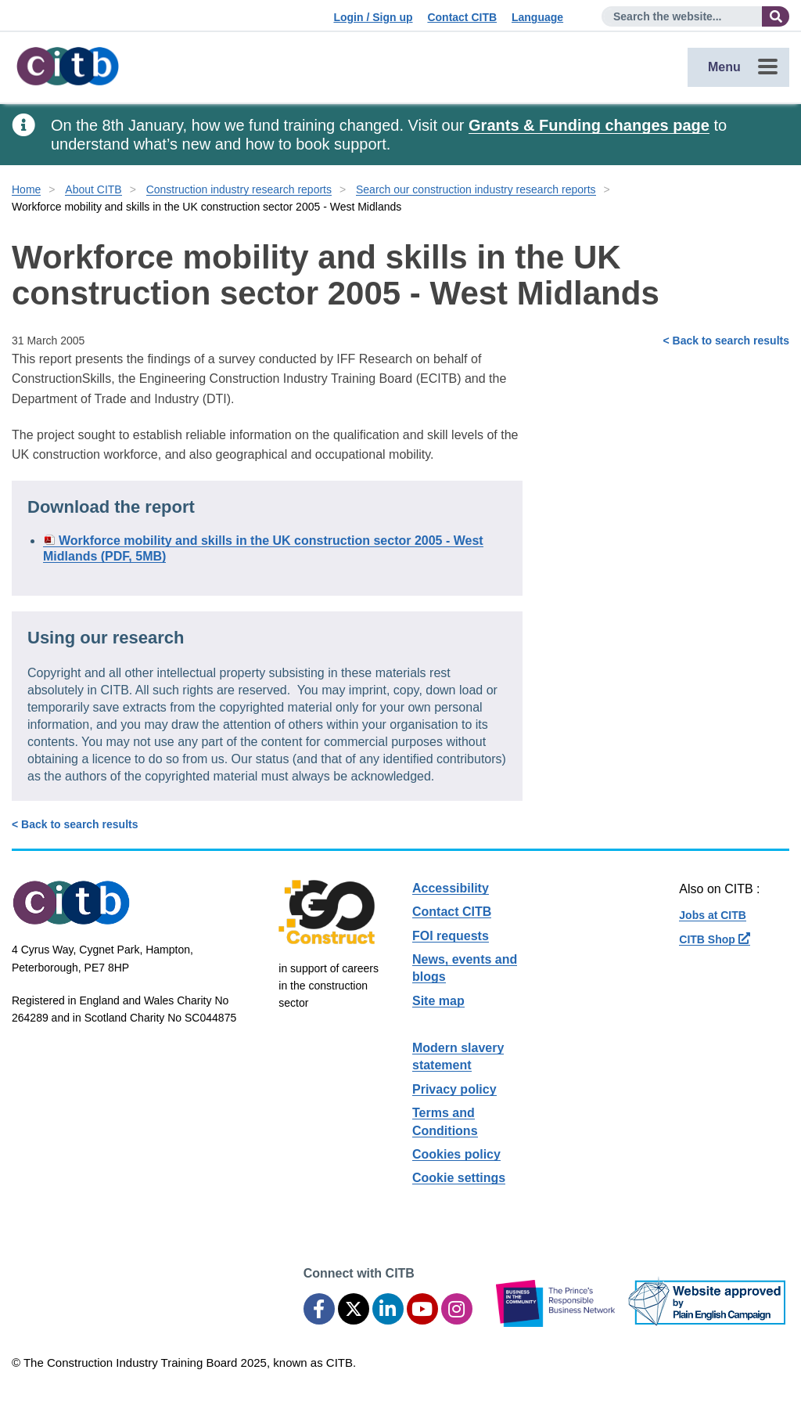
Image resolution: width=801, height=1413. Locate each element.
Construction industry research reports (239, 189)
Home (26, 189)
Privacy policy (454, 1089)
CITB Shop (714, 939)
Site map (438, 1000)
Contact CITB (462, 17)
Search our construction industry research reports (476, 189)
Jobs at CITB (712, 915)
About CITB (93, 189)
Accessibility (450, 888)
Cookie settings (458, 1177)
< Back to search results (726, 340)
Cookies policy (456, 1154)
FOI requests (450, 936)
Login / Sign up (372, 17)
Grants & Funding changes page (589, 125)
